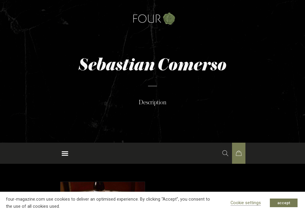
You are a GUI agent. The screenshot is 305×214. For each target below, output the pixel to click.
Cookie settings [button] (246, 202)
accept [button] (283, 203)
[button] (65, 153)
